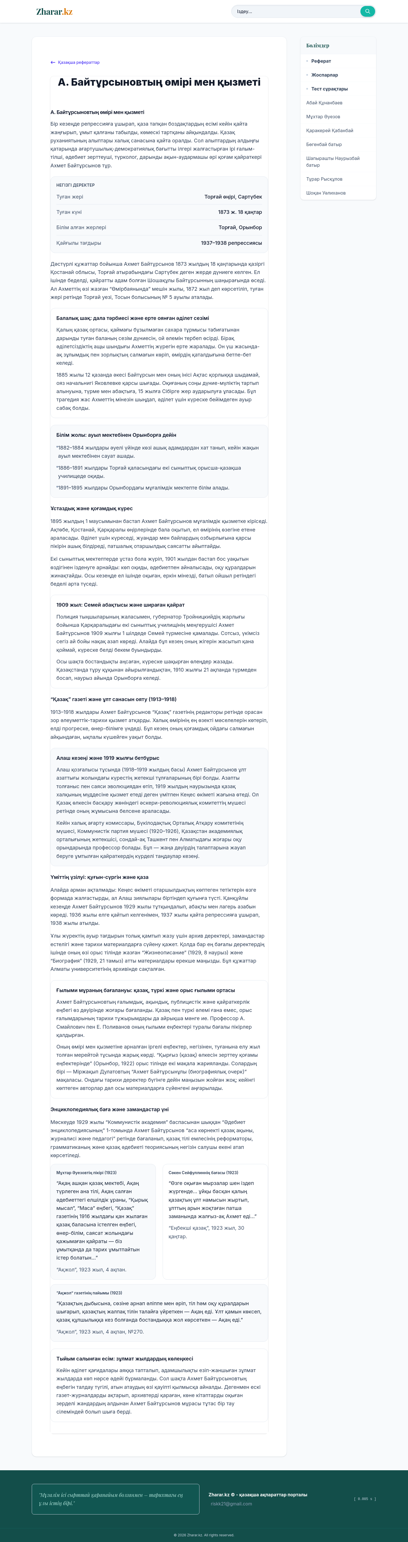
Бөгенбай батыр (324, 144)
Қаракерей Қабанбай (329, 130)
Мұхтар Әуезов (323, 116)
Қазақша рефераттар (75, 62)
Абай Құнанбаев (324, 103)
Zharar (54, 11)
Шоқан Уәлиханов (326, 193)
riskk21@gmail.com (231, 1504)
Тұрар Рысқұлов (324, 179)
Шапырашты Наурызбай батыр (333, 161)
